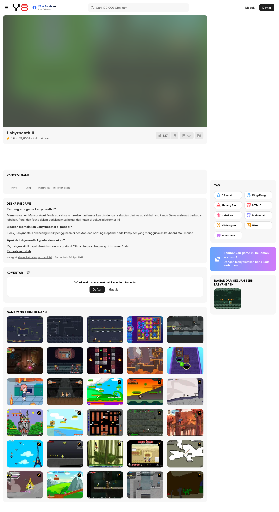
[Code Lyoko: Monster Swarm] (105, 453)
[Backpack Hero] (65, 360)
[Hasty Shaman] (105, 329)
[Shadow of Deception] (65, 329)
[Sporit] (145, 360)
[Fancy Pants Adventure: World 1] (185, 391)
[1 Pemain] (228, 195)
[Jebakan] (228, 215)
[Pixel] (258, 225)
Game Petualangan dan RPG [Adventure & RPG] (35, 257)
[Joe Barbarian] (145, 391)
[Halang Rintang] (228, 205)
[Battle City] (105, 422)
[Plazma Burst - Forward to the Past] (145, 484)
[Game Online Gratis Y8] (20, 7)
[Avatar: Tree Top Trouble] (185, 422)
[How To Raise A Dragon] (185, 484)
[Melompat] (258, 215)
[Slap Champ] (65, 391)
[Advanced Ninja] (185, 453)
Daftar (266, 7)
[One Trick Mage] (25, 329)
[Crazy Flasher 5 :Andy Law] (105, 484)
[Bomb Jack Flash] (25, 422)
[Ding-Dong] (258, 195)
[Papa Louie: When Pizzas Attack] (145, 453)
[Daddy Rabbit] (25, 360)
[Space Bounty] (145, 422)
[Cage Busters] (185, 360)
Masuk (250, 7)
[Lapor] (187, 135)
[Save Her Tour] (25, 391)
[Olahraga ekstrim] (228, 225)
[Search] (92, 7)
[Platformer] (228, 235)
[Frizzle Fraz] (65, 484)
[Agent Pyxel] (185, 329)
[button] (19, 251)
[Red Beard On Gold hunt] (65, 422)
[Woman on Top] (25, 453)
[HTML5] (258, 205)
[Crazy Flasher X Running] (65, 453)
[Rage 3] (25, 484)
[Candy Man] (105, 391)
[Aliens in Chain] (145, 329)
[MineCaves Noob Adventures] (105, 360)
